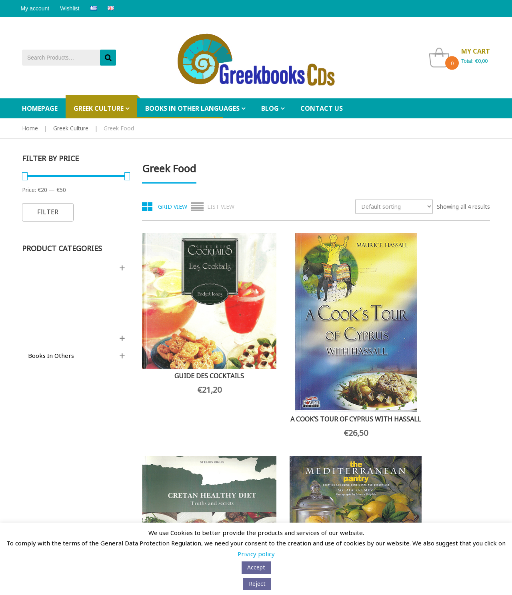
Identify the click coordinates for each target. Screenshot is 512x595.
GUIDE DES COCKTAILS (181, 318)
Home (30, 128)
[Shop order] (394, 207)
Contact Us (35, 428)
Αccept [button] (256, 567)
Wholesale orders (91, 427)
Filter (47, 212)
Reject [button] (257, 583)
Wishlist (73, 8)
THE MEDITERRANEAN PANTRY (451, 330)
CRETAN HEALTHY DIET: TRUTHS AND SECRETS (361, 321)
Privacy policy (39, 474)
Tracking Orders (282, 498)
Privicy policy (256, 554)
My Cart (272, 474)
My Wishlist (277, 486)
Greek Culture (70, 128)
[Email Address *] (184, 483)
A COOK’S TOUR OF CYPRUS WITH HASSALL (271, 357)
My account (36, 8)
